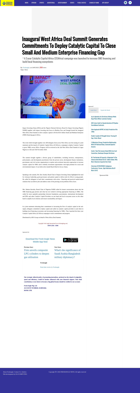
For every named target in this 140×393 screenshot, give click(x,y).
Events (72, 3)
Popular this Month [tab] (105, 110)
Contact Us (17, 372)
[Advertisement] (70, 22)
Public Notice (81, 3)
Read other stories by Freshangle (49, 267)
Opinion (34, 3)
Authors (24, 372)
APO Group (105, 3)
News (26, 3)
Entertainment (62, 3)
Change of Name (94, 3)
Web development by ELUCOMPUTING (15, 374)
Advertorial (51, 3)
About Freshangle (8, 372)
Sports (41, 3)
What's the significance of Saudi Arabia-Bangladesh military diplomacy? (67, 253)
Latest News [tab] (94, 110)
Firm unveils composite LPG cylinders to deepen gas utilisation (36, 253)
